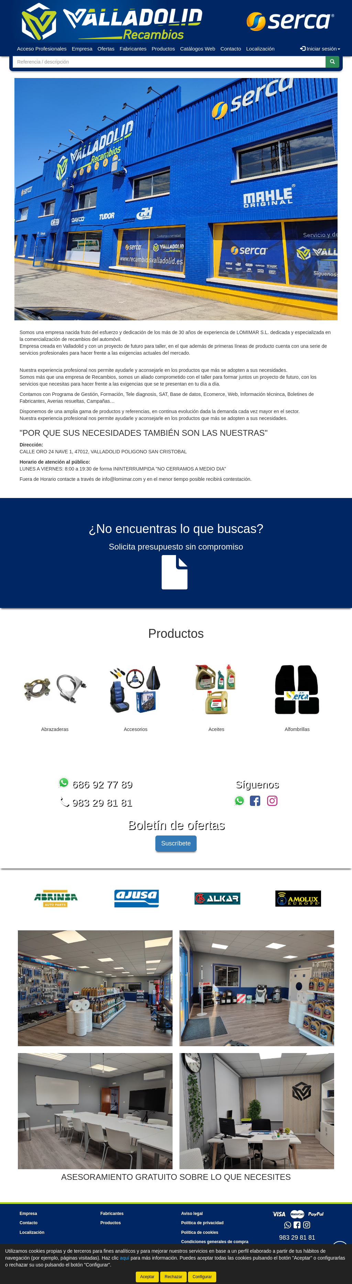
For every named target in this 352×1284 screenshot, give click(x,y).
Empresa (82, 49)
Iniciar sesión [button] (320, 49)
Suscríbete (176, 843)
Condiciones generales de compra (214, 1241)
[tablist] (176, 699)
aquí (124, 1258)
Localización (260, 49)
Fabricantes (133, 49)
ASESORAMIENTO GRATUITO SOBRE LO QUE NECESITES (176, 1177)
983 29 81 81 (95, 802)
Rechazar (173, 1276)
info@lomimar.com (122, 479)
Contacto (230, 49)
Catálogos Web (197, 49)
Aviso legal (192, 1213)
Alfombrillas (297, 729)
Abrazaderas (54, 729)
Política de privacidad (202, 1222)
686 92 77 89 (95, 784)
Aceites (216, 729)
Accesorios (135, 729)
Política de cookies (199, 1232)
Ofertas (106, 49)
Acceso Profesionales (42, 49)
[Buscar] (332, 62)
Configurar (202, 1276)
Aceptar (147, 1276)
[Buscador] (169, 62)
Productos (163, 49)
